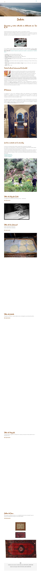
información (8, 200)
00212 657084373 (8, 156)
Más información (7, 230)
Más (5, 200)
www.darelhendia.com (8, 154)
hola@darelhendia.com (8, 155)
